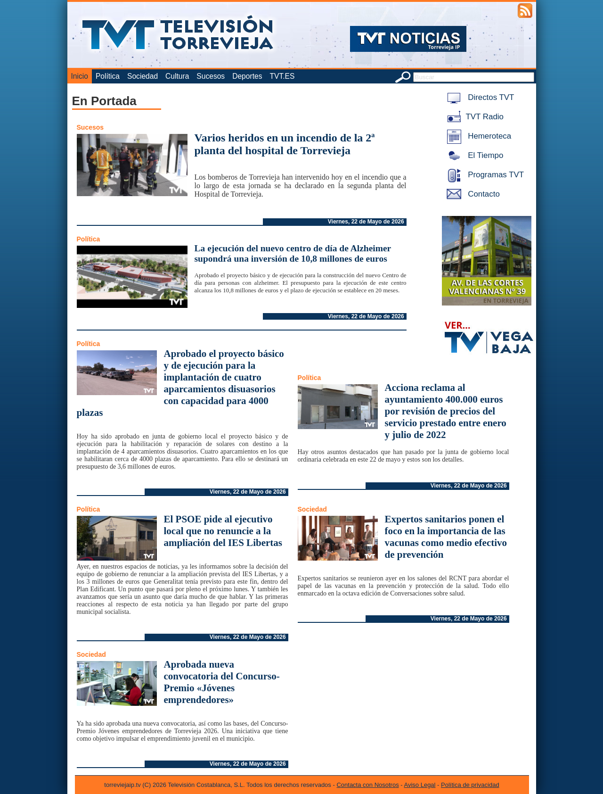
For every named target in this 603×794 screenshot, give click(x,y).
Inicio (79, 76)
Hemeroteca (477, 136)
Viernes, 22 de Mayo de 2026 (366, 221)
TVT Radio (473, 116)
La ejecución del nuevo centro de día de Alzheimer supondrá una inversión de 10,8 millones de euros (293, 253)
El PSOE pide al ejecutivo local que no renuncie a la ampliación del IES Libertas (223, 530)
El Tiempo (473, 155)
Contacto (471, 194)
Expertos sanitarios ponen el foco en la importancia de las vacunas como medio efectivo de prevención (446, 536)
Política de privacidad (470, 784)
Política (108, 76)
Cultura (177, 76)
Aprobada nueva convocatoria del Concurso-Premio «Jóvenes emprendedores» (222, 682)
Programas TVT (483, 174)
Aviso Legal (420, 784)
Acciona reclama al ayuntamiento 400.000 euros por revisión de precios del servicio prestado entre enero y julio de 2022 (445, 411)
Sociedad (142, 76)
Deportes (247, 76)
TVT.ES (281, 76)
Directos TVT (478, 97)
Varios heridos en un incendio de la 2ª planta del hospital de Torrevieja (285, 144)
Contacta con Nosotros (367, 784)
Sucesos (210, 76)
